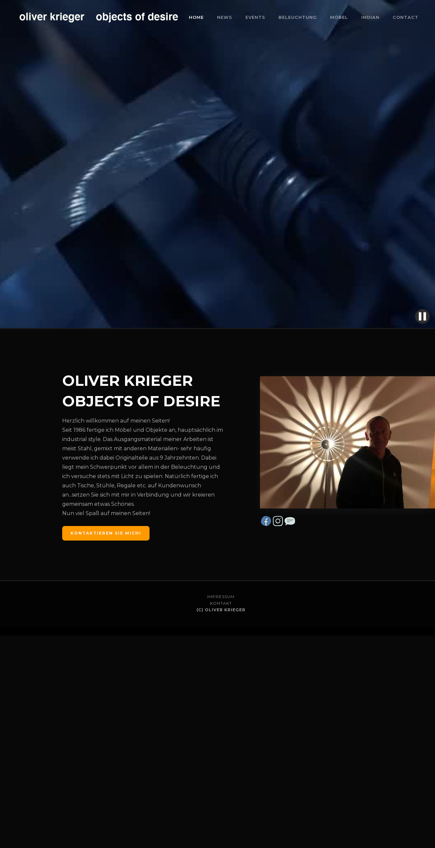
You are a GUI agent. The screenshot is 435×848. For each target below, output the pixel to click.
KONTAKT (221, 603)
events (255, 17)
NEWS (224, 17)
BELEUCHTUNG (298, 17)
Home (196, 17)
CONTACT (405, 17)
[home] (99, 17)
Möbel (339, 17)
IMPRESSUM (221, 596)
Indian (370, 17)
